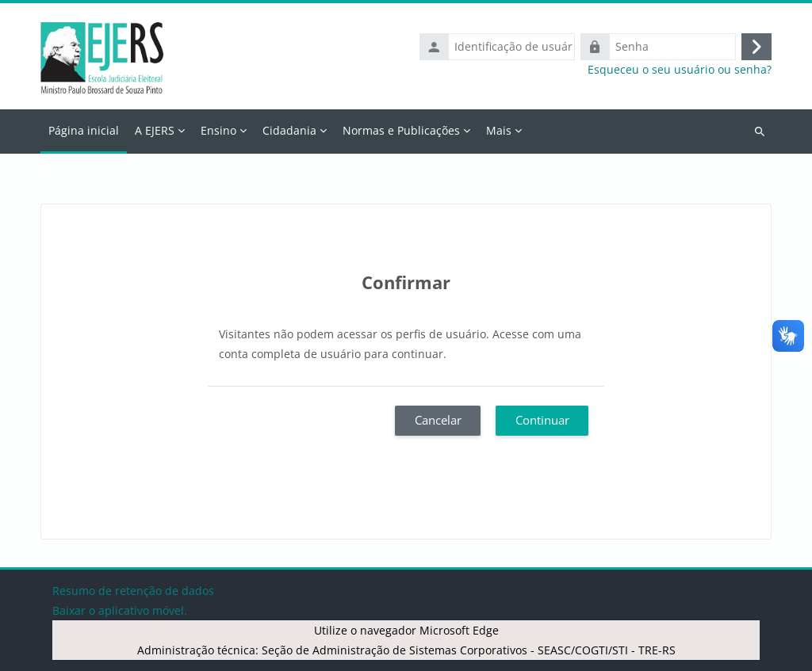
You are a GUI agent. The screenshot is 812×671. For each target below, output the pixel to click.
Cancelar (438, 420)
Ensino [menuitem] (218, 130)
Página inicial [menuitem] (83, 130)
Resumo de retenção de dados (133, 590)
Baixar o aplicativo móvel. (119, 610)
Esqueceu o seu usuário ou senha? (680, 70)
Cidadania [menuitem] (289, 130)
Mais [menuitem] (498, 130)
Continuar (542, 420)
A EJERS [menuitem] (154, 130)
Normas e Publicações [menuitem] (401, 130)
